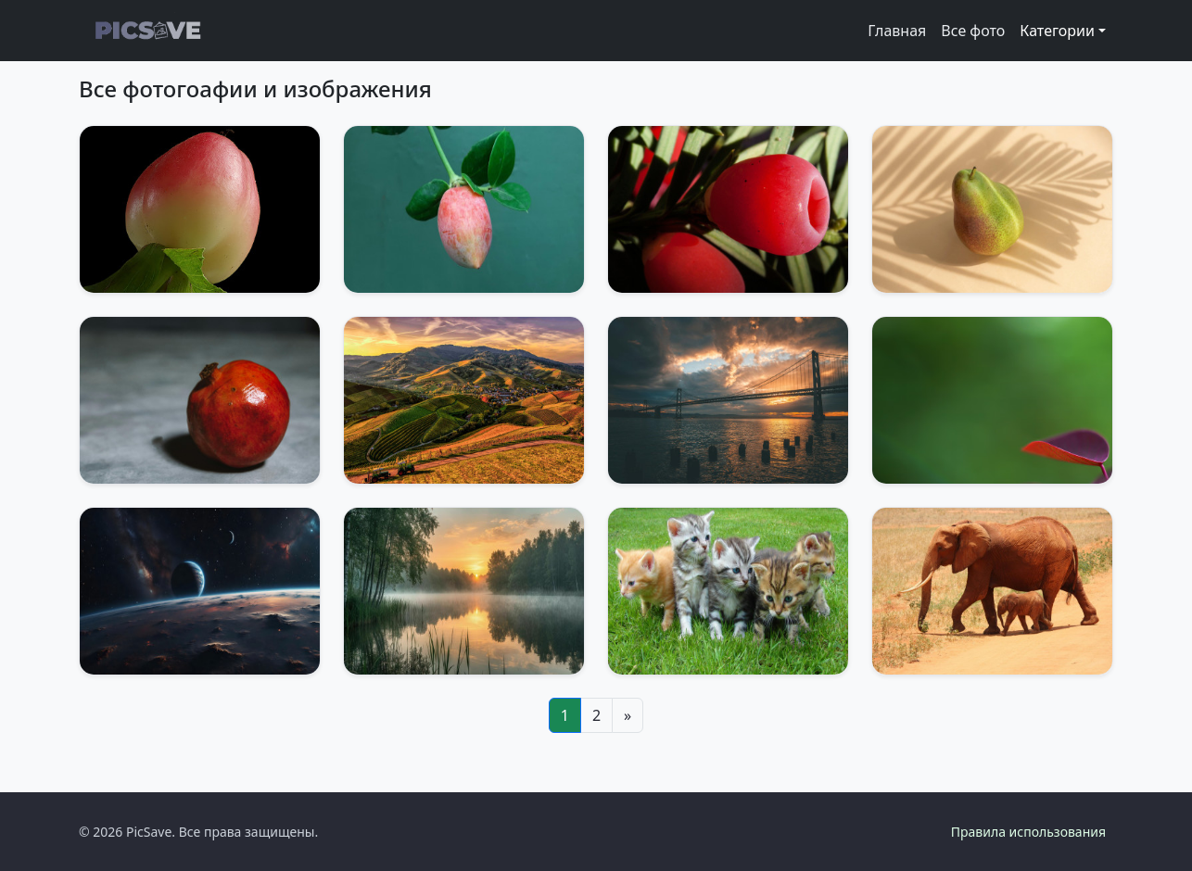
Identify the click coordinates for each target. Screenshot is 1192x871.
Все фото (973, 30)
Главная (897, 30)
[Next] (627, 715)
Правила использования (1028, 831)
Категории (1057, 30)
